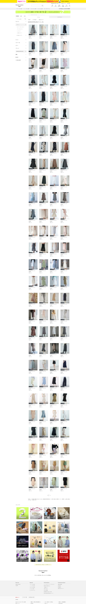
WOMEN (17, 16)
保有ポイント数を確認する (62, 597)
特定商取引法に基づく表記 (48, 587)
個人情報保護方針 (21, 601)
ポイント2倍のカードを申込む (49, 597)
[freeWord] (21, 19)
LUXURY (17, 581)
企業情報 (17, 601)
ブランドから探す (32, 580)
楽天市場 (68, 3)
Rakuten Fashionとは (47, 581)
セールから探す (32, 584)
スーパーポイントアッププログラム (49, 580)
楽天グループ (63, 3)
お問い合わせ (46, 584)
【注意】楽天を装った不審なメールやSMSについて (43, 560)
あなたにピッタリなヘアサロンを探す (21, 597)
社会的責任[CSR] (26, 601)
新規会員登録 (60, 580)
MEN (21, 16)
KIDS (25, 16)
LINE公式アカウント (61, 584)
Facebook (59, 581)
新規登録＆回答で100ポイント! (55, 3)
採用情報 (31, 601)
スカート (17, 24)
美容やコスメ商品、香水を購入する (35, 597)
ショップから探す (32, 581)
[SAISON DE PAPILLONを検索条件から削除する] (25, 51)
